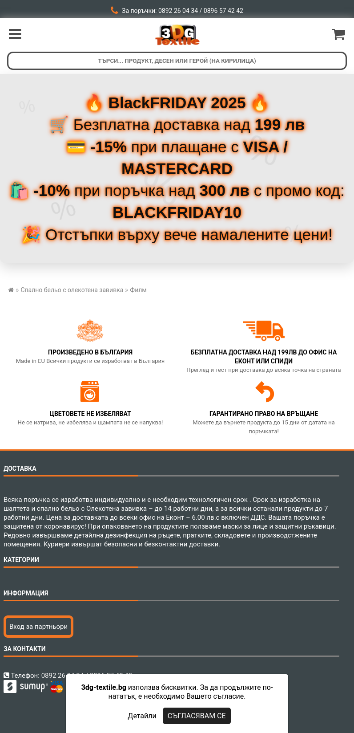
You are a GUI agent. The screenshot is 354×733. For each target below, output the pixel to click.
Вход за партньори (38, 627)
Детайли (142, 716)
